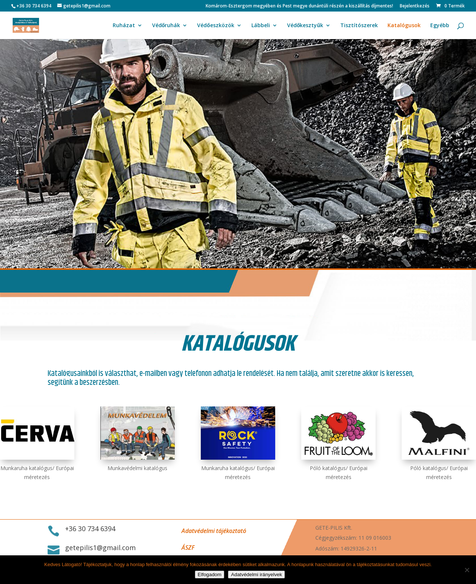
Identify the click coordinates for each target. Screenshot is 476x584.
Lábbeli (260, 26)
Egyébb (439, 26)
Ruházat (124, 26)
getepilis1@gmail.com (100, 547)
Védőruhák (166, 26)
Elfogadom (210, 574)
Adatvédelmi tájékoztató (213, 531)
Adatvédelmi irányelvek (256, 574)
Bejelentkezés (415, 6)
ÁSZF (187, 547)
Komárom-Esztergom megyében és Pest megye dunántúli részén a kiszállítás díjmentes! (299, 6)
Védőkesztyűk (305, 26)
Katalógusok (404, 26)
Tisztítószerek (359, 26)
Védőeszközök (215, 26)
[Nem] (466, 570)
